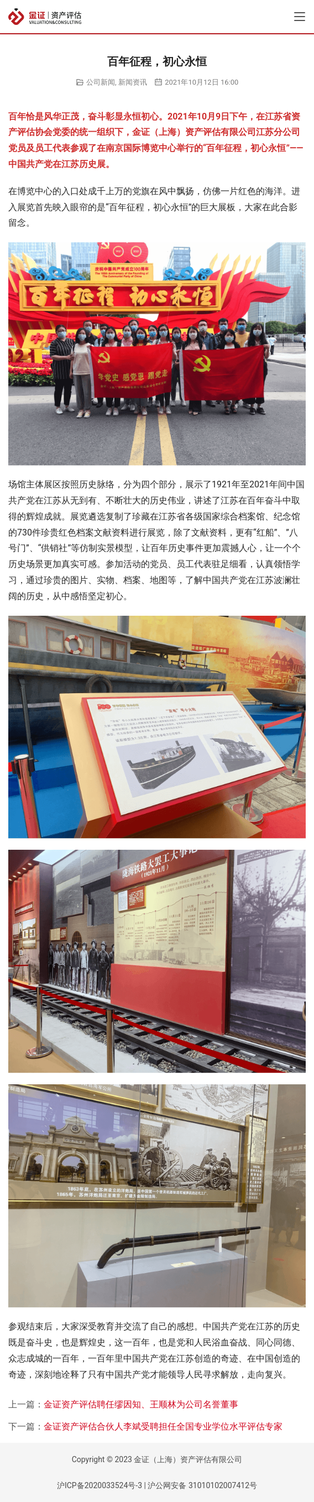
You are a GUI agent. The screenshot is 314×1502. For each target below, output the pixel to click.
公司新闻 (100, 82)
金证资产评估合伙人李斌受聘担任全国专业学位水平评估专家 (163, 1426)
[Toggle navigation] (299, 17)
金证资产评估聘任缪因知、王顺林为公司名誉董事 (141, 1404)
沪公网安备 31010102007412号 (202, 1485)
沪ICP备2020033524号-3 (99, 1485)
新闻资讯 (132, 82)
